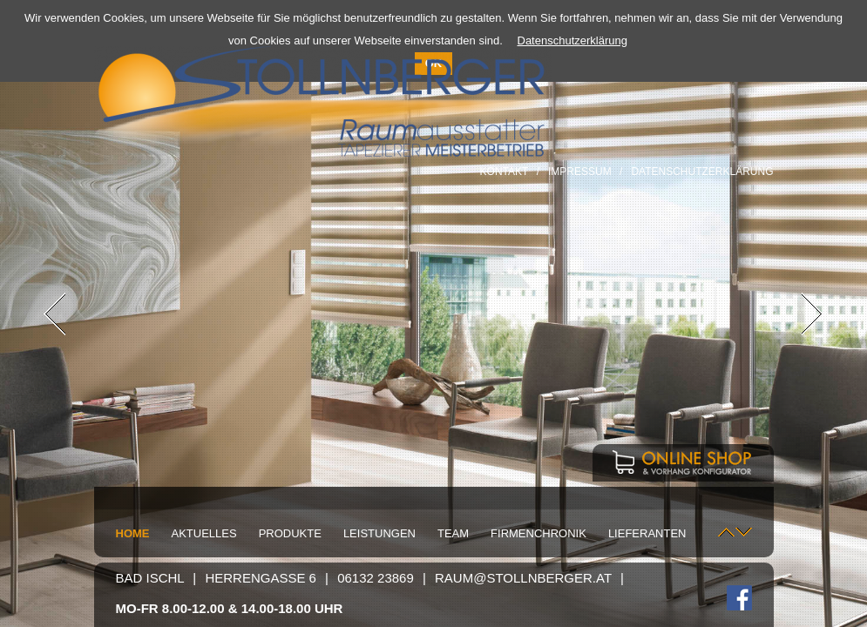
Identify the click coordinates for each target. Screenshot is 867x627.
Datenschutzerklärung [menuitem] (702, 171)
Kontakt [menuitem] (504, 171)
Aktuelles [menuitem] (204, 533)
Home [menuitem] (133, 533)
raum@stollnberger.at (523, 577)
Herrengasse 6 (260, 577)
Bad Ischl (150, 577)
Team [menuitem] (453, 533)
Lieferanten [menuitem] (647, 533)
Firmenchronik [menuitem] (538, 533)
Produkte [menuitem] (290, 533)
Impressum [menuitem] (580, 171)
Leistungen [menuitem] (379, 533)
